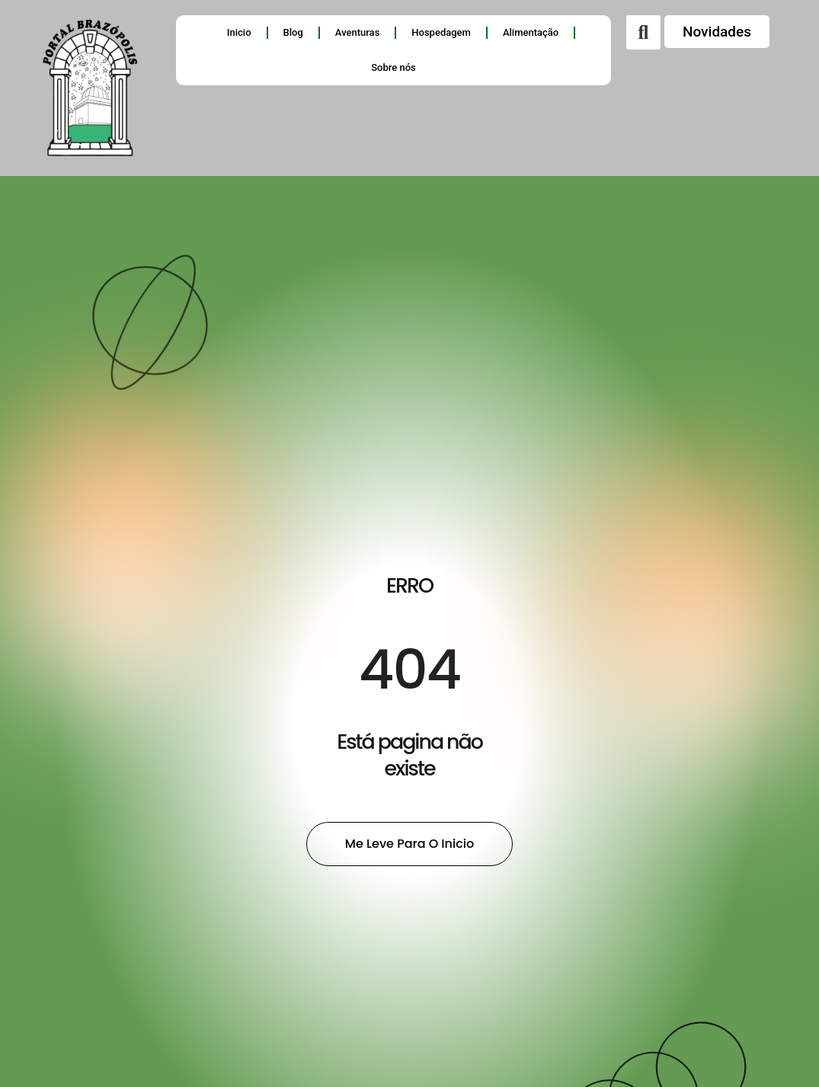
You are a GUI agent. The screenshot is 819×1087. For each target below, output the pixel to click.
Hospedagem (441, 32)
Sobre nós (393, 67)
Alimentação (530, 32)
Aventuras (357, 32)
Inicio (239, 32)
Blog (293, 32)
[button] (643, 32)
